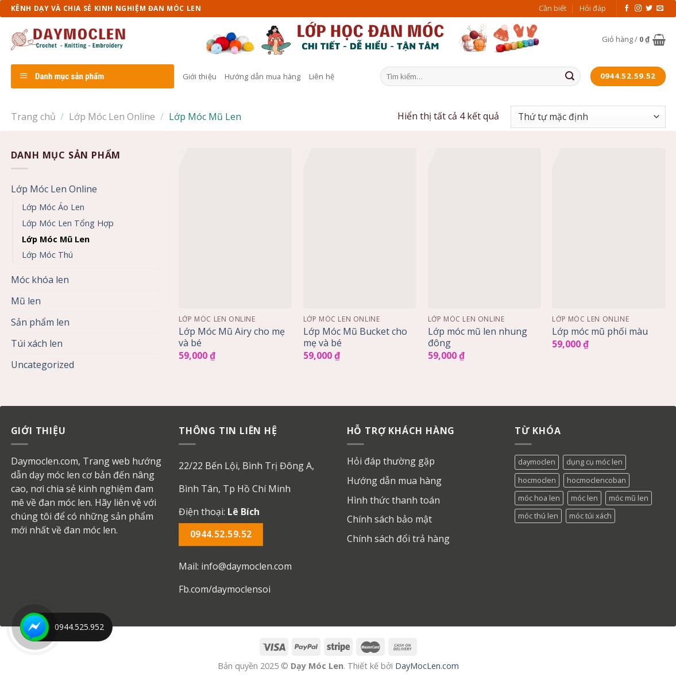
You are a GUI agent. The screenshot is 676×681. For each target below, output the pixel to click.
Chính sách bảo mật (389, 519)
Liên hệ (322, 76)
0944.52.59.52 (221, 534)
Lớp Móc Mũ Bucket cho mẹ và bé (355, 338)
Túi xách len (37, 343)
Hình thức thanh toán (393, 500)
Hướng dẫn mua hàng (263, 76)
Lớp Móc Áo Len (53, 207)
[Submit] (570, 76)
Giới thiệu (200, 76)
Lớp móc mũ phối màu (600, 332)
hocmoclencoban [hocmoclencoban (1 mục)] (596, 480)
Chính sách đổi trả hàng (398, 538)
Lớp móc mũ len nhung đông (477, 338)
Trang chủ (33, 116)
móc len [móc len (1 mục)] (584, 498)
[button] (254, 477)
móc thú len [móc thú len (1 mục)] (538, 515)
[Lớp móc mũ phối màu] (608, 228)
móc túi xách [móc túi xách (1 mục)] (590, 515)
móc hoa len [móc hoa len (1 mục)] (539, 498)
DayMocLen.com (427, 665)
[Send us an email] (659, 9)
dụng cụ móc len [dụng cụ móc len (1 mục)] (594, 461)
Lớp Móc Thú (47, 254)
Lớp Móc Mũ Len (56, 239)
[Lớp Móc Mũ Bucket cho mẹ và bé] (359, 228)
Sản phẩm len (40, 322)
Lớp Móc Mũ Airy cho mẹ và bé (232, 338)
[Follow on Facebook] (626, 9)
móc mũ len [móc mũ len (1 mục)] (628, 498)
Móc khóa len (40, 279)
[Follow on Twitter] (649, 9)
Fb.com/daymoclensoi (225, 589)
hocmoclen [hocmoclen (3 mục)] (537, 480)
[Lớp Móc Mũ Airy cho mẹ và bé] (235, 228)
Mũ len (26, 301)
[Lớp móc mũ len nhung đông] (484, 228)
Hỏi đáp (593, 8)
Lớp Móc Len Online (112, 116)
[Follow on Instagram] (638, 9)
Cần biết (552, 8)
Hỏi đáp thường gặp (391, 461)
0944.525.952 (79, 626)
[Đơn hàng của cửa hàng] (588, 117)
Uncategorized (42, 364)
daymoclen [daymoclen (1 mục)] (536, 461)
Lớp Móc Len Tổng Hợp (68, 223)
